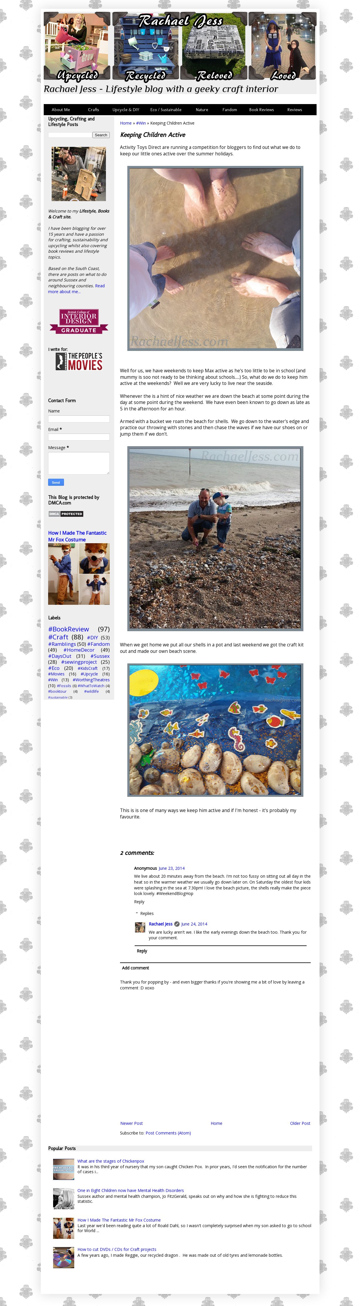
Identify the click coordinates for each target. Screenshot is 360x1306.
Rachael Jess (161, 924)
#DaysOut (59, 656)
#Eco (54, 668)
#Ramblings (62, 644)
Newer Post (131, 1123)
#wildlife (91, 691)
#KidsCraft (88, 668)
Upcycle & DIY (127, 109)
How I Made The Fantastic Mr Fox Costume (77, 536)
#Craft (58, 636)
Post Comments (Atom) (168, 1133)
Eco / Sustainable (167, 109)
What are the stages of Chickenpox (110, 1161)
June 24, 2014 (194, 924)
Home (126, 123)
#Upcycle (89, 674)
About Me (60, 109)
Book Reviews (261, 109)
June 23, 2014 (172, 868)
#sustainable (58, 697)
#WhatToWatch (91, 685)
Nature (202, 109)
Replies (147, 913)
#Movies (56, 674)
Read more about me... (76, 288)
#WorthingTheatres (91, 679)
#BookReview (68, 629)
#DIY (92, 637)
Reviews (293, 109)
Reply (139, 901)
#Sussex (100, 656)
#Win (141, 123)
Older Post (300, 1123)
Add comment (135, 968)
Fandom (229, 109)
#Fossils (64, 685)
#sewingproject (79, 661)
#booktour (57, 691)
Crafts (93, 109)
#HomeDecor (78, 649)
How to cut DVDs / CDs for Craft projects (116, 1249)
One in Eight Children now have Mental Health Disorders (130, 1190)
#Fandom (98, 644)
